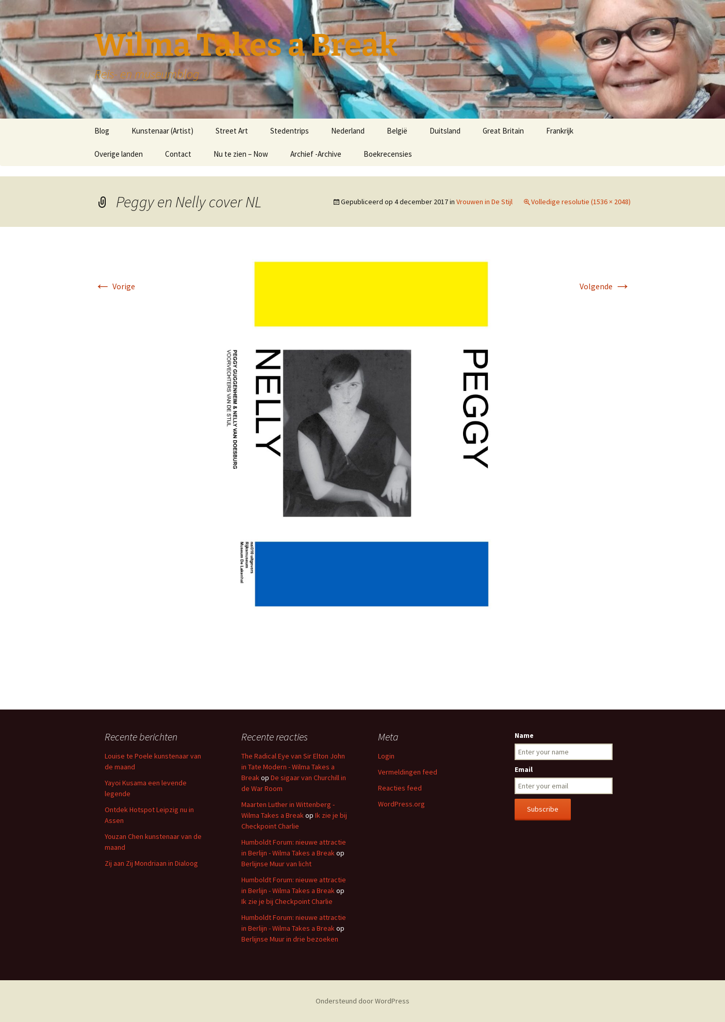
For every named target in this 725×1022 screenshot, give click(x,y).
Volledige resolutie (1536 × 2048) (581, 201)
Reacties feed (400, 788)
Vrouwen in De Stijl (484, 201)
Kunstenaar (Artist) (162, 131)
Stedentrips (289, 131)
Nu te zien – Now (240, 154)
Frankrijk (559, 131)
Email (524, 769)
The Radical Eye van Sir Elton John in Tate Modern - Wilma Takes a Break (293, 766)
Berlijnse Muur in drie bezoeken (289, 939)
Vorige (114, 286)
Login (386, 756)
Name (524, 735)
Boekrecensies (388, 154)
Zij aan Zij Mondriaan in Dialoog (151, 863)
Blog (101, 131)
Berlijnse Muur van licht (276, 863)
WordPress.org (401, 804)
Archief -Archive (315, 154)
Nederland (348, 131)
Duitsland (445, 131)
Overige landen (118, 154)
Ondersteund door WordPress (362, 1000)
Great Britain (503, 131)
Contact (178, 154)
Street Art (232, 131)
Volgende (605, 286)
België (397, 131)
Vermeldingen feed (407, 772)
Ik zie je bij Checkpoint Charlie (287, 901)
